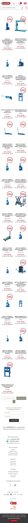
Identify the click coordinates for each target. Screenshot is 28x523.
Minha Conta (13, 464)
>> (14, 401)
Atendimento (13, 461)
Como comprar (13, 474)
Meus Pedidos (13, 463)
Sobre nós (13, 449)
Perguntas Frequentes (13, 473)
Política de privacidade (13, 453)
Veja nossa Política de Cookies (14, 518)
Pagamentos (13, 476)
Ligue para (13, 439)
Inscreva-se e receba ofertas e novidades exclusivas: (14, 408)
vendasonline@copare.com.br (13, 443)
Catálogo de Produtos (13, 454)
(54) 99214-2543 (14, 441)
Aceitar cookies (14, 520)
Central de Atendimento (13, 471)
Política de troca (13, 451)
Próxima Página (21, 398)
